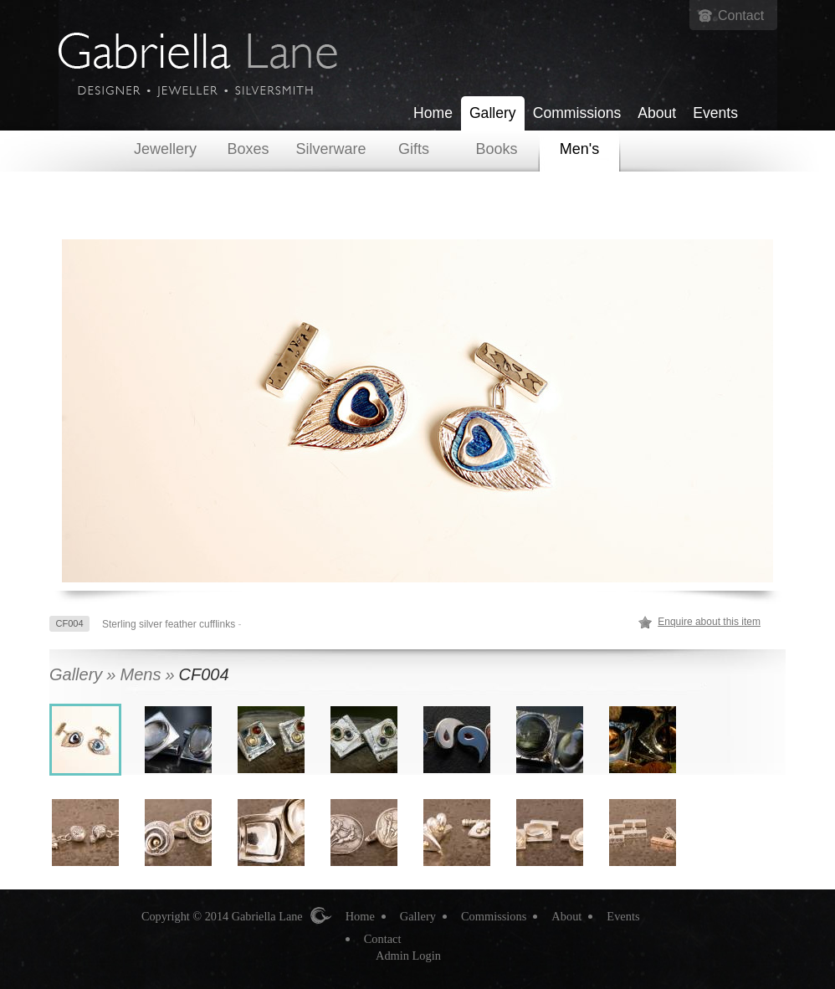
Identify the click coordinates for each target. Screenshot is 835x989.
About (657, 113)
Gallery (492, 113)
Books (496, 149)
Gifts (413, 149)
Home (433, 113)
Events (715, 113)
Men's (579, 149)
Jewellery (165, 149)
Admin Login (408, 955)
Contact (741, 15)
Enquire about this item (709, 622)
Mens (140, 674)
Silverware (330, 149)
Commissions (577, 113)
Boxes (248, 149)
